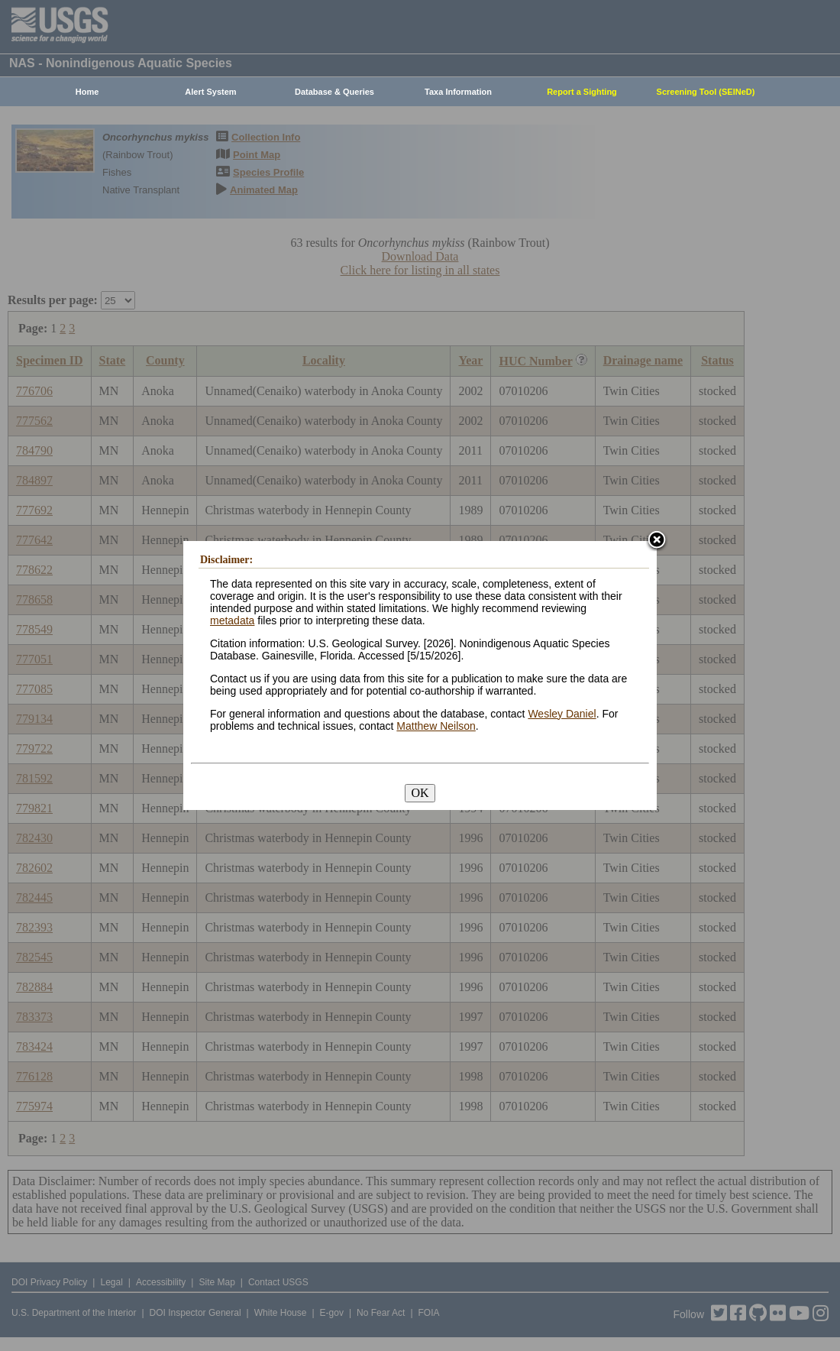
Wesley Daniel (562, 714)
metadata (232, 620)
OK (419, 792)
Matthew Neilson (436, 726)
